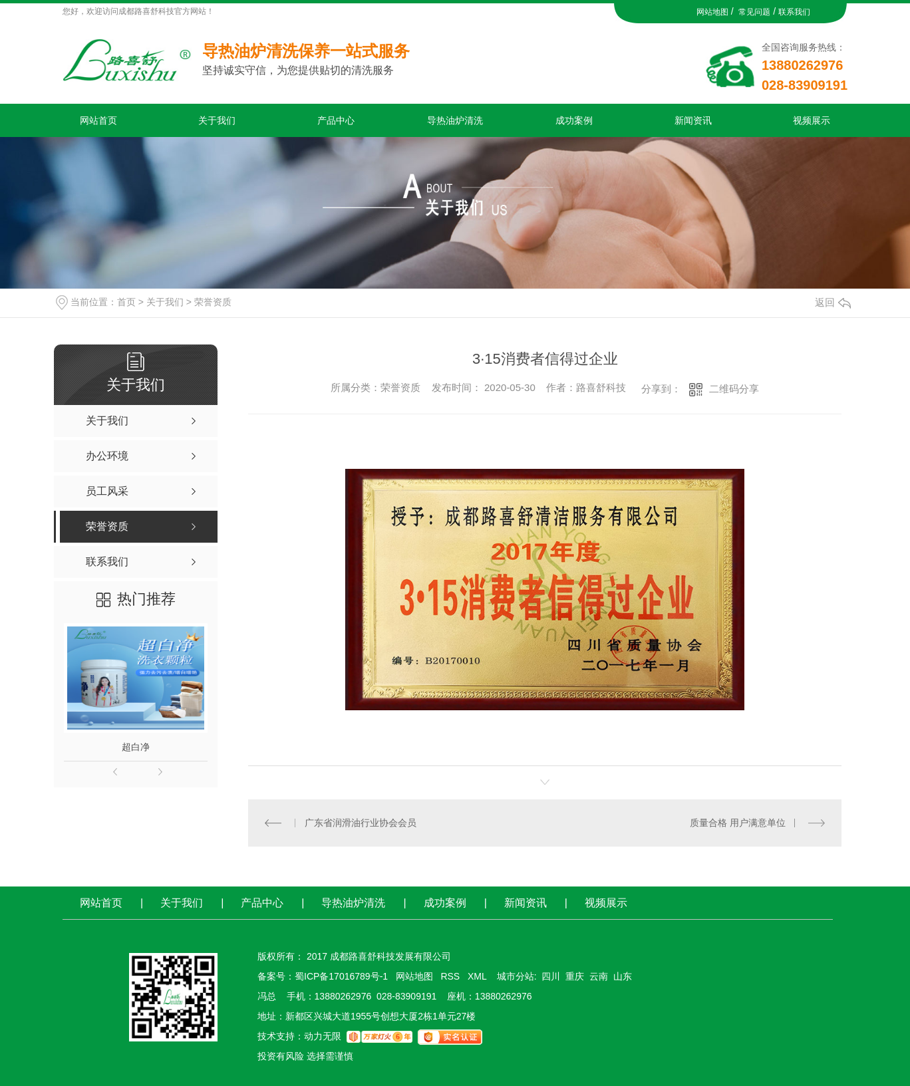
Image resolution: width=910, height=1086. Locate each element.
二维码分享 (734, 388)
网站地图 (712, 12)
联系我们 (794, 12)
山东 (622, 976)
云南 (598, 976)
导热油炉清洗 (455, 120)
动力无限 (322, 1036)
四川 (550, 976)
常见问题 (754, 12)
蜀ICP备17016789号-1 (341, 976)
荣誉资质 (212, 302)
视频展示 (811, 120)
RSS (451, 976)
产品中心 (336, 120)
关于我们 (216, 120)
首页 (126, 302)
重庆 (574, 976)
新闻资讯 (693, 120)
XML (478, 976)
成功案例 (574, 120)
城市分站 (515, 976)
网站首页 (98, 120)
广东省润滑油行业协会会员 (360, 822)
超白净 (136, 747)
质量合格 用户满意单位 (738, 822)
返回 (833, 302)
